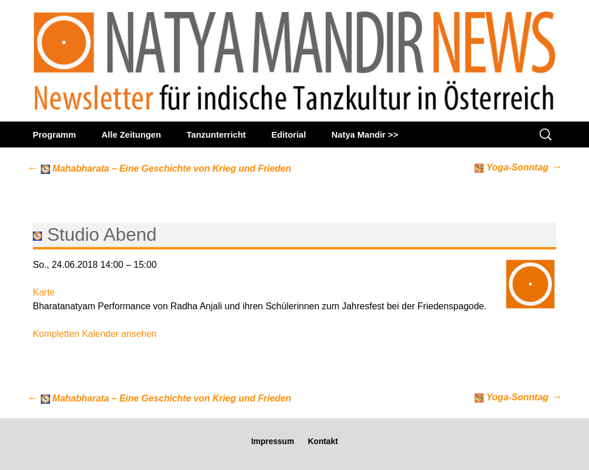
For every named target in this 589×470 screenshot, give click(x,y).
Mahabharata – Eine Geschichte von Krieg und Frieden (159, 168)
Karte (44, 292)
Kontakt (323, 441)
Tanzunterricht (216, 134)
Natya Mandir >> (364, 134)
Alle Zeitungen (130, 134)
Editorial (288, 134)
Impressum (272, 441)
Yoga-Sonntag (518, 167)
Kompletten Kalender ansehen (94, 334)
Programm (54, 134)
